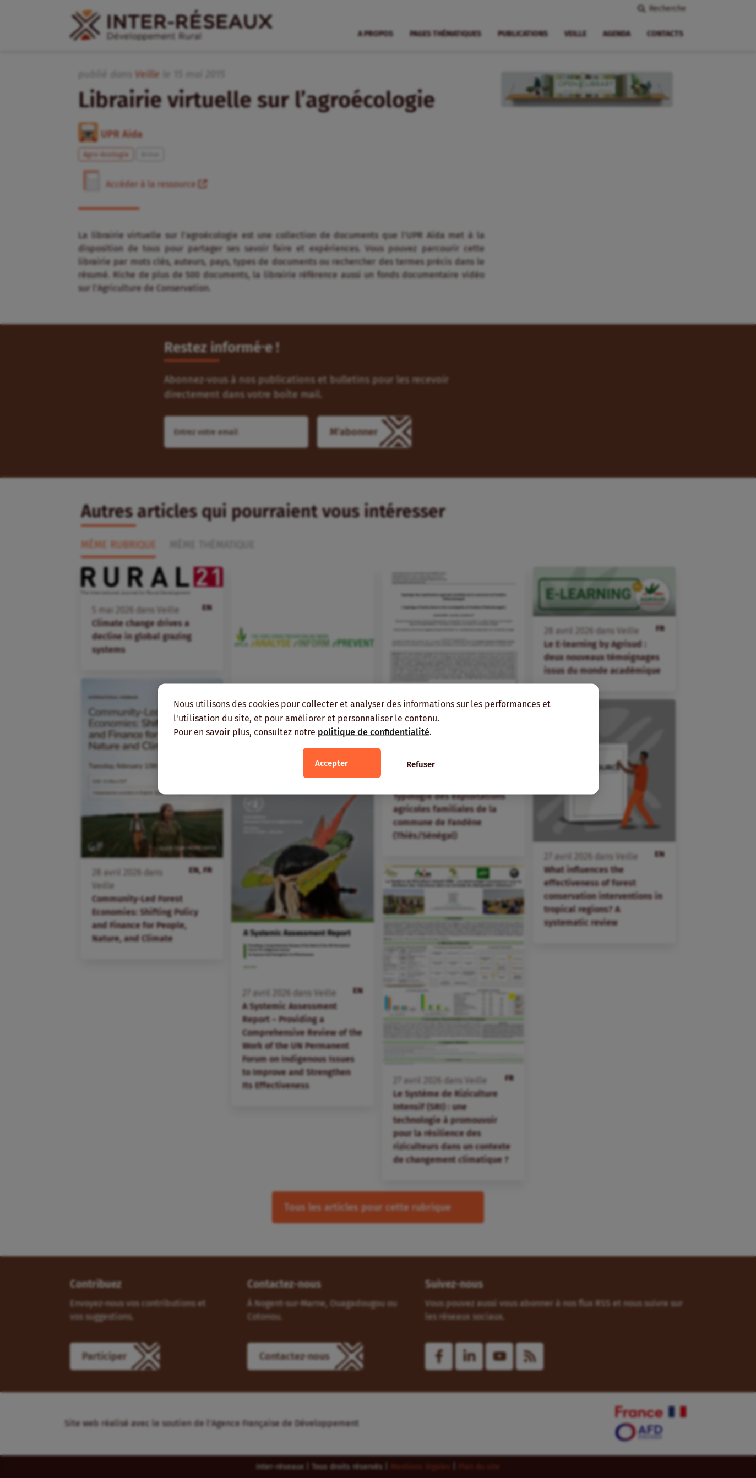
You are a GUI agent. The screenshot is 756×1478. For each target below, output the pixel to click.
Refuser (420, 764)
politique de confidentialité (373, 732)
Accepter (331, 763)
